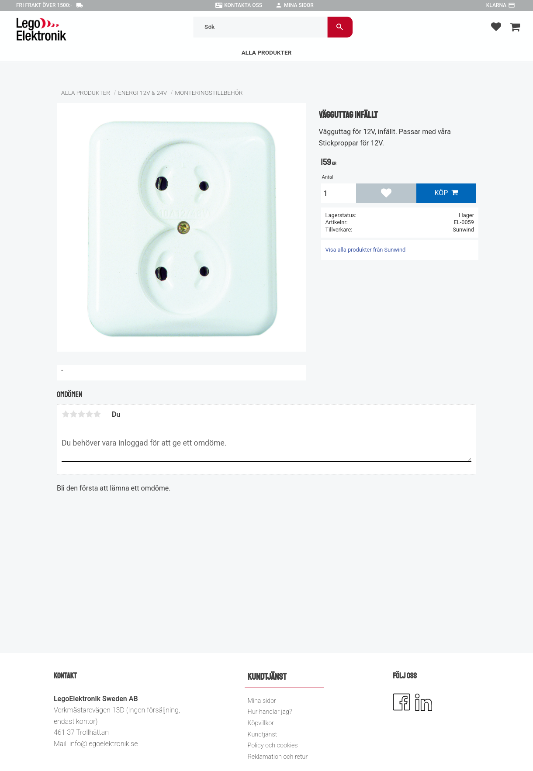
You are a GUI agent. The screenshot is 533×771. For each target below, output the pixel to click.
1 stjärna (65, 414)
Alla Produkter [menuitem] (267, 52)
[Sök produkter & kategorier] (261, 27)
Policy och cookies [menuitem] (273, 745)
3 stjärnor (81, 414)
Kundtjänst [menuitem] (262, 734)
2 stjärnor (73, 414)
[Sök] (340, 27)
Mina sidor (299, 5)
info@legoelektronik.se (103, 744)
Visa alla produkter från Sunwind (365, 249)
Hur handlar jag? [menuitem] (270, 712)
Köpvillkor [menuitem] (261, 723)
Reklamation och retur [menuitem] (278, 757)
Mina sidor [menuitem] (262, 701)
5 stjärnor (97, 414)
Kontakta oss (243, 5)
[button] (496, 26)
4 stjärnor (89, 414)
